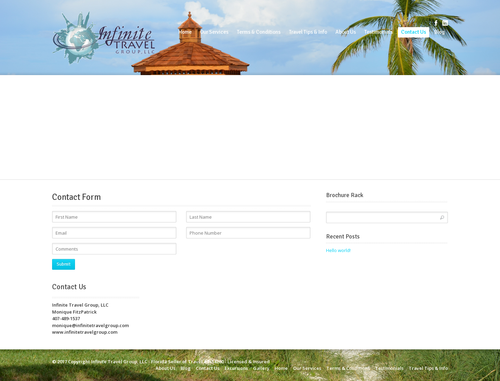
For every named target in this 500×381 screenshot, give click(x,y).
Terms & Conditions (259, 32)
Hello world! (338, 250)
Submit (63, 264)
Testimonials (378, 32)
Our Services (214, 32)
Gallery (261, 368)
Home (185, 32)
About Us (345, 32)
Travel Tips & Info (308, 32)
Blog (439, 32)
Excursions (236, 368)
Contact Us (413, 32)
